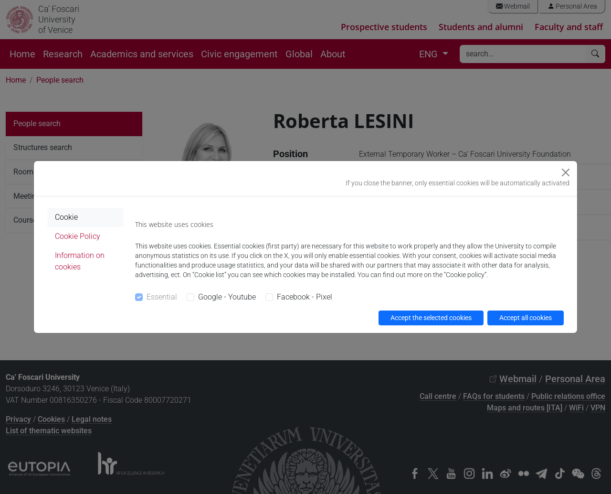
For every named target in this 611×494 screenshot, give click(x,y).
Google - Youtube (227, 296)
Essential (162, 296)
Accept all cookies (525, 318)
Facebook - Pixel (304, 296)
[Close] (565, 172)
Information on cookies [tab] (80, 261)
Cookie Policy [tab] (77, 236)
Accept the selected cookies (431, 318)
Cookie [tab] (66, 217)
